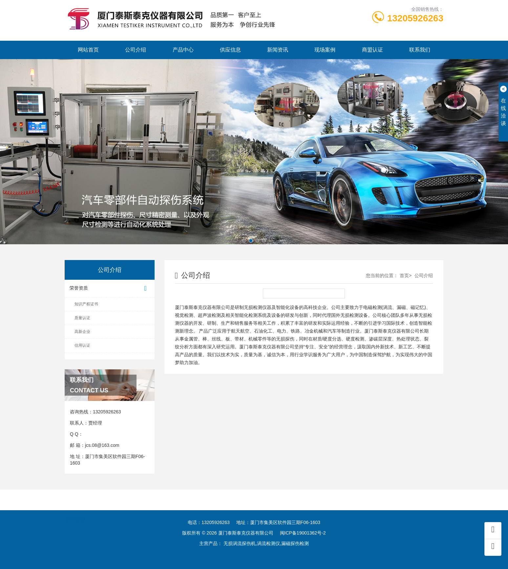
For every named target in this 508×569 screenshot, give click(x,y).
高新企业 (82, 331)
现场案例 (324, 50)
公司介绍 (135, 50)
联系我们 (419, 50)
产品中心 (183, 50)
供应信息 (230, 50)
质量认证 (82, 318)
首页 (404, 275)
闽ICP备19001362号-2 (303, 533)
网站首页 (88, 50)
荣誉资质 (110, 288)
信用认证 (82, 345)
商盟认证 (372, 50)
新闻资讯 (277, 50)
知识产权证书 (86, 304)
